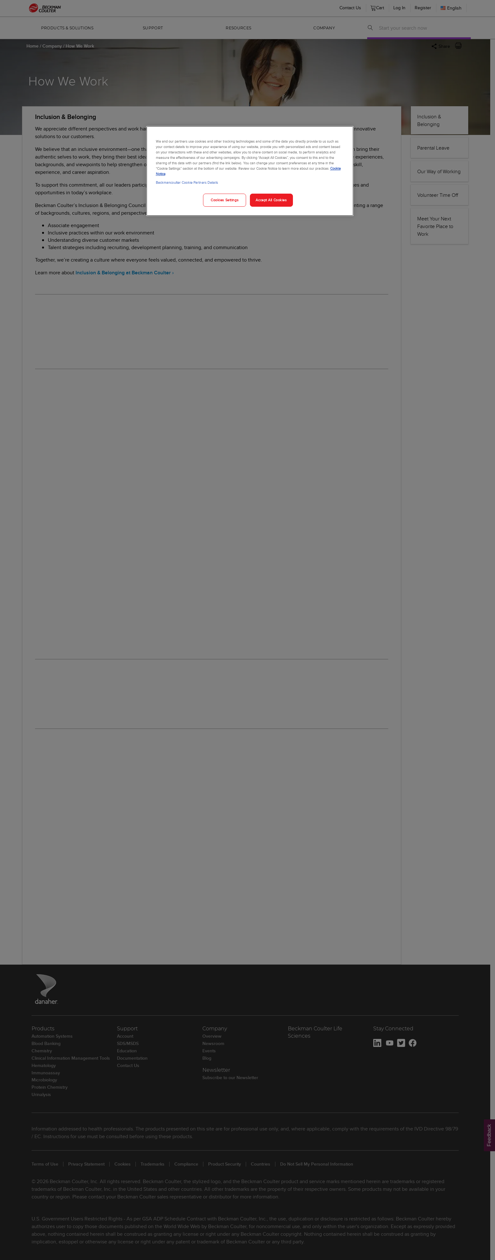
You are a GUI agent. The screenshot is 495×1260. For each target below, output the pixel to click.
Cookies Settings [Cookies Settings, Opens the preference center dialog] (224, 200)
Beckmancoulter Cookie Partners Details (187, 182)
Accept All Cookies (271, 200)
